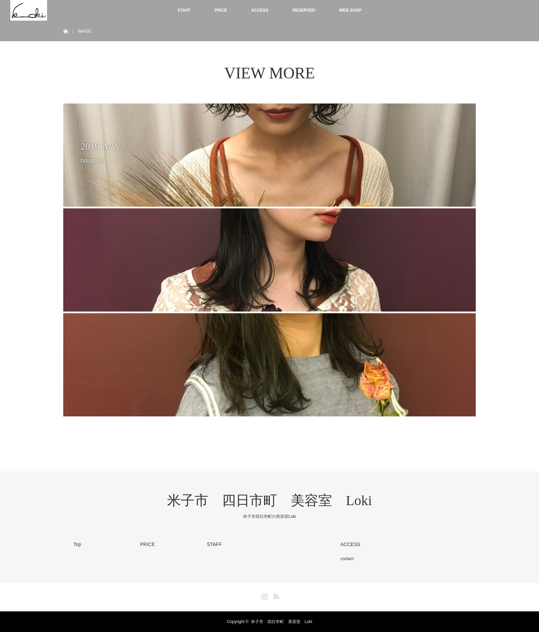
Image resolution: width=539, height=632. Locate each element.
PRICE (220, 10)
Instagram (263, 595)
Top (77, 544)
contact (347, 558)
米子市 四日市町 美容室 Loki (269, 500)
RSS (275, 595)
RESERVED (304, 10)
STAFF (183, 10)
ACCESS (259, 10)
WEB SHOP (350, 10)
